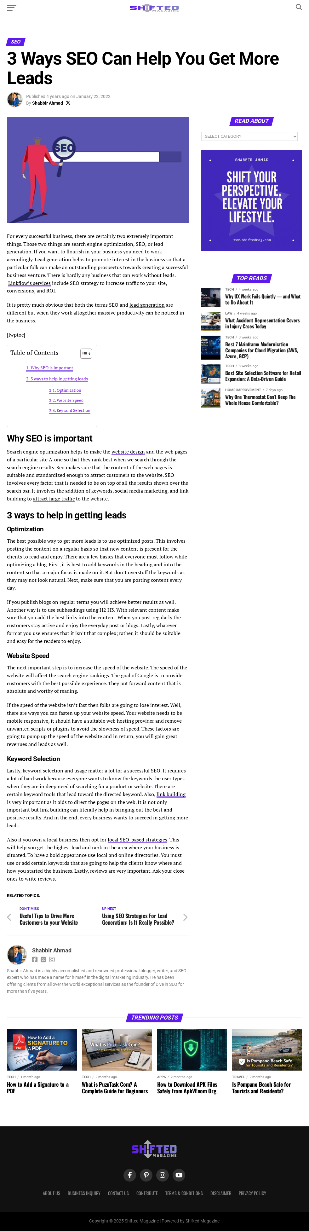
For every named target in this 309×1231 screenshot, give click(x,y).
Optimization (69, 390)
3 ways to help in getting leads (59, 379)
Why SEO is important (52, 368)
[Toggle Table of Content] (83, 353)
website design (128, 451)
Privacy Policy (252, 1193)
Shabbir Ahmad (47, 103)
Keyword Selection (73, 410)
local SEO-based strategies (137, 839)
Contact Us (118, 1193)
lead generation (147, 304)
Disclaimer (220, 1193)
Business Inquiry (84, 1193)
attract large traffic (54, 498)
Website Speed (70, 400)
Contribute (147, 1193)
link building (171, 794)
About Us (51, 1193)
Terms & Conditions (184, 1193)
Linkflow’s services (29, 283)
